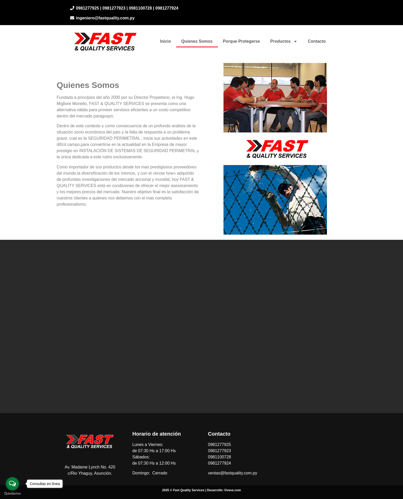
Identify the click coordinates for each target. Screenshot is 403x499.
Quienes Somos (197, 41)
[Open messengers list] (12, 483)
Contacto (317, 41)
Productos (283, 41)
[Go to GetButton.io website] (12, 493)
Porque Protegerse (241, 41)
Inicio (165, 41)
